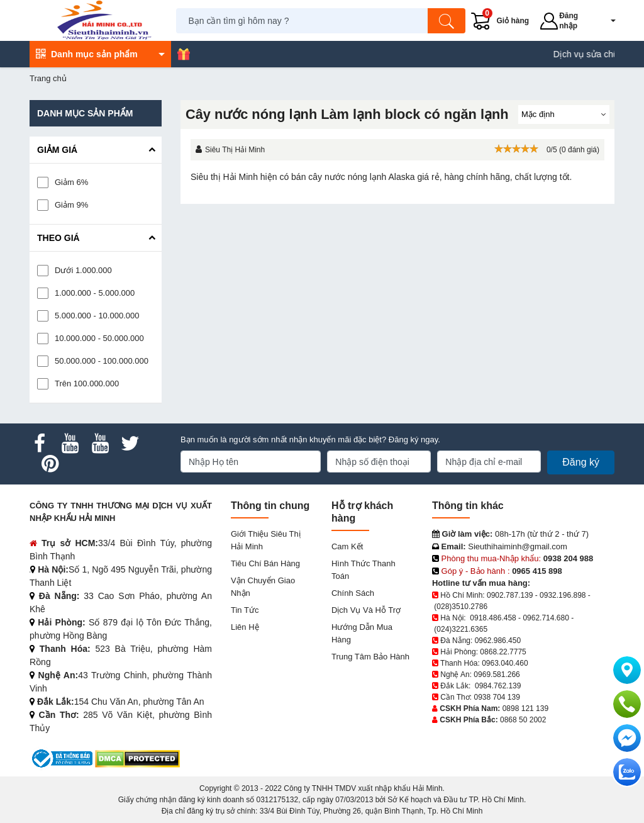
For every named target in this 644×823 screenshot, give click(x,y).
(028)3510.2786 (460, 606)
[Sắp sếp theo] (563, 114)
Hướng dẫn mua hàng (361, 633)
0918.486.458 (493, 617)
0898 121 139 (525, 708)
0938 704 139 (496, 697)
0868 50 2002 (523, 719)
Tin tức (244, 610)
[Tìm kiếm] (446, 20)
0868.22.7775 (503, 651)
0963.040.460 (505, 663)
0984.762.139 (498, 685)
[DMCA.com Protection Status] (137, 758)
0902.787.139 (510, 595)
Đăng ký (580, 462)
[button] (604, 20)
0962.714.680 (546, 617)
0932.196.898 (563, 595)
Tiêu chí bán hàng (265, 563)
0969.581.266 (496, 674)
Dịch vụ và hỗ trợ (366, 610)
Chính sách (352, 593)
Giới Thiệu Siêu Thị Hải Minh (266, 540)
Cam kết (347, 546)
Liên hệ (245, 627)
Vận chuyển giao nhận (263, 587)
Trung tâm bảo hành (370, 656)
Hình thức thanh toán (363, 570)
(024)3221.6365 (460, 629)
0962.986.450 (498, 640)
